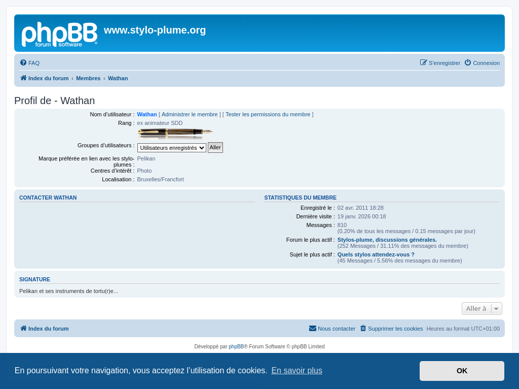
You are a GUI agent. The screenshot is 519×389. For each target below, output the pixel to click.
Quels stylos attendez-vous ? (376, 254)
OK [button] (462, 371)
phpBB (236, 346)
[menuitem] (29, 63)
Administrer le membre (190, 114)
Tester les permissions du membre (268, 114)
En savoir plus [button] (296, 370)
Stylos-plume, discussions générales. (387, 240)
